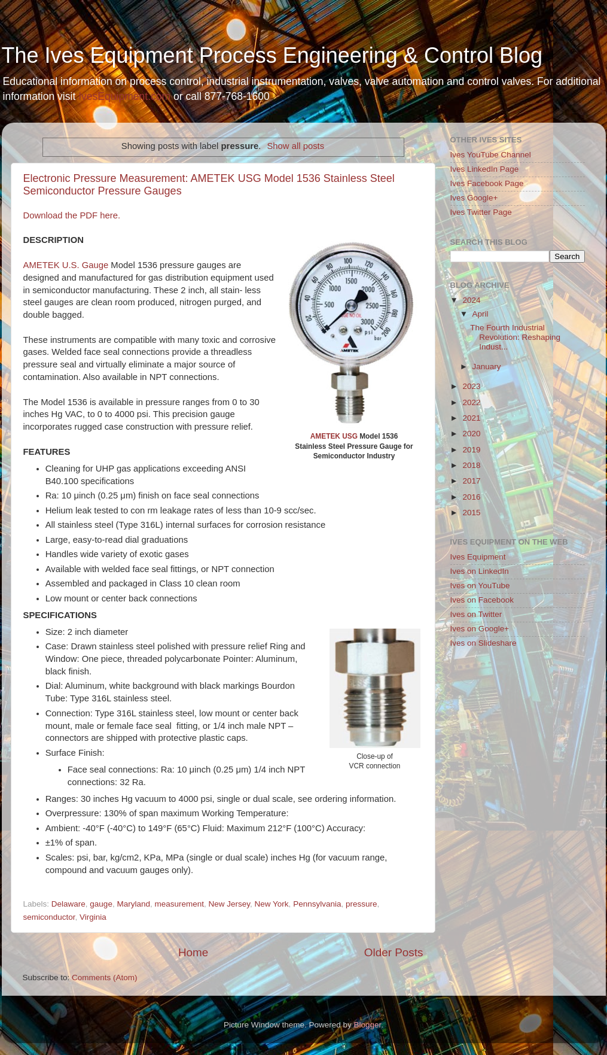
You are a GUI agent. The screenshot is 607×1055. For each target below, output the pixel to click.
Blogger (368, 1024)
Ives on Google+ (480, 628)
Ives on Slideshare (483, 643)
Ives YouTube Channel (490, 154)
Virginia (93, 917)
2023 (471, 386)
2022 (471, 402)
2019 (471, 449)
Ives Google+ (474, 197)
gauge (101, 903)
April (480, 313)
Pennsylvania (317, 903)
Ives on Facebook (482, 599)
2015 (471, 512)
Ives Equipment (478, 556)
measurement (179, 903)
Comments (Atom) (105, 977)
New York (272, 903)
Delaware (68, 903)
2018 (471, 465)
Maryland (133, 903)
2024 (471, 300)
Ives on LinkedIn (479, 571)
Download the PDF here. (72, 215)
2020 (471, 433)
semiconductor (49, 917)
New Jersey (230, 903)
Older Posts (393, 952)
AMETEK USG (334, 436)
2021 (471, 418)
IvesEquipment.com (124, 96)
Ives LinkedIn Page (484, 169)
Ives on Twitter (476, 614)
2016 (471, 496)
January (486, 366)
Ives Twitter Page (481, 212)
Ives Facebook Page (487, 183)
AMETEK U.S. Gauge (66, 265)
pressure (361, 903)
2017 (471, 480)
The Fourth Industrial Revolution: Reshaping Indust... (515, 337)
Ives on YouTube (480, 585)
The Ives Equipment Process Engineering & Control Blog (272, 55)
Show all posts (295, 146)
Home (193, 952)
